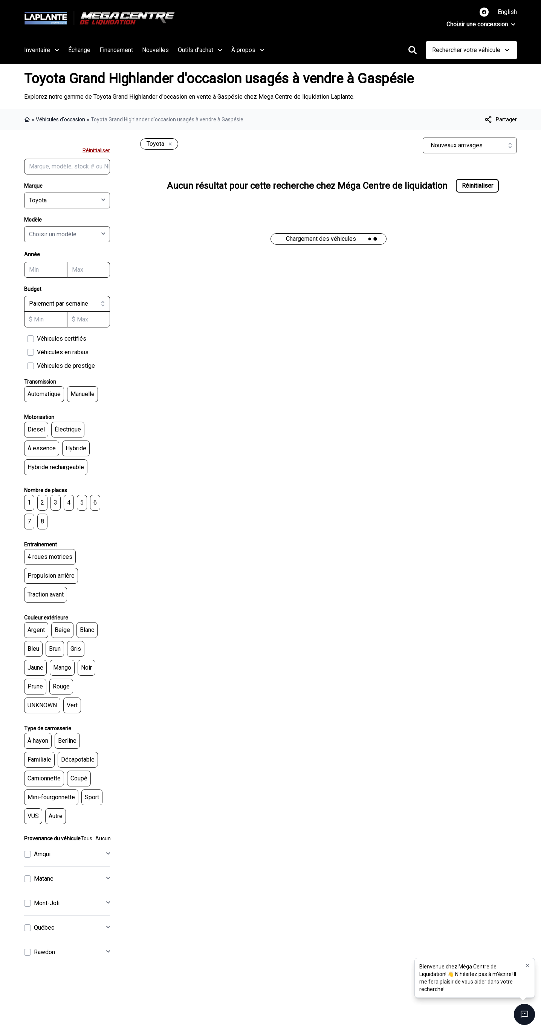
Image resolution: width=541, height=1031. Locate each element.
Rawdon (44, 952)
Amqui (42, 854)
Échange (79, 50)
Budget (32, 289)
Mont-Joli (47, 903)
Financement (116, 50)
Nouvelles (155, 50)
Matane (43, 878)
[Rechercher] (412, 50)
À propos (247, 50)
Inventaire (41, 50)
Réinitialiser (96, 150)
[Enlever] (169, 144)
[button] (527, 965)
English (507, 11)
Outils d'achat (200, 50)
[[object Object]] (500, 119)
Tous (86, 838)
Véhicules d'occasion (60, 119)
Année (32, 254)
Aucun (103, 838)
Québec (44, 927)
